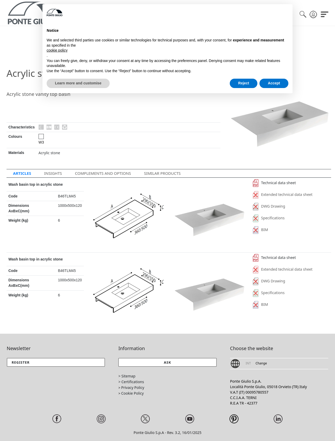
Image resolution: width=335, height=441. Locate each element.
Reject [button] (243, 83)
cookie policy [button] (57, 50)
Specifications (269, 217)
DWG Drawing (269, 206)
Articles (22, 173)
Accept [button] (274, 83)
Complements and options (103, 173)
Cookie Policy (132, 393)
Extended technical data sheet (283, 194)
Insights (53, 173)
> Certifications (131, 381)
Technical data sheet (274, 182)
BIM (260, 229)
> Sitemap (126, 376)
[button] (167, 362)
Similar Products (162, 173)
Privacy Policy (132, 387)
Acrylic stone (49, 152)
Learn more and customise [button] (78, 83)
